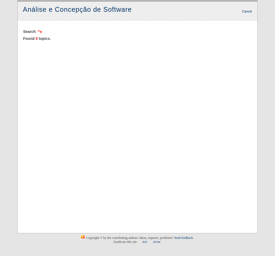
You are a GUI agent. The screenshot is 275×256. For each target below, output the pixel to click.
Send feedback (183, 238)
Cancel (247, 11)
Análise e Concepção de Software (77, 9)
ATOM (156, 241)
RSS (144, 241)
